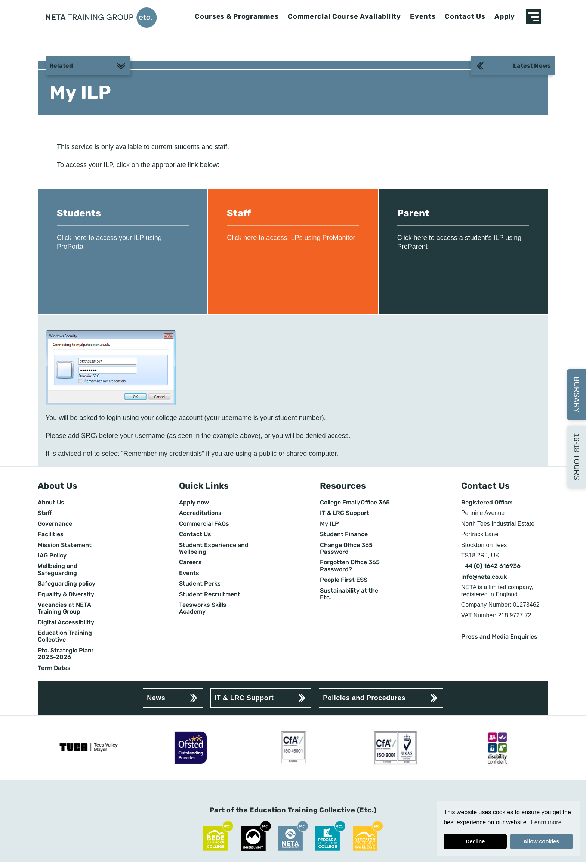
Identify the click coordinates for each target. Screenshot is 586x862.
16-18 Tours (577, 456)
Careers (190, 562)
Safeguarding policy (66, 583)
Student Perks (200, 583)
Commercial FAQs (204, 523)
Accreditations (200, 513)
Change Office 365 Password (346, 548)
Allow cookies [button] (541, 841)
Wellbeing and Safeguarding (57, 569)
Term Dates (54, 668)
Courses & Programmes (236, 17)
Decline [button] (475, 841)
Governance (55, 523)
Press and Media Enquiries (499, 636)
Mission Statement (65, 545)
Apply (504, 17)
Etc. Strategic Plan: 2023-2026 (65, 654)
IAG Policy (52, 555)
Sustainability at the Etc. (349, 594)
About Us (51, 502)
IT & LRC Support (344, 513)
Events (422, 17)
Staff (45, 513)
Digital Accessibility (66, 622)
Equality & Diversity (66, 594)
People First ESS (343, 580)
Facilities (51, 534)
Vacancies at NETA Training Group (64, 608)
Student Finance (344, 534)
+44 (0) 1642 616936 (491, 566)
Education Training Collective (65, 636)
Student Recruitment (209, 594)
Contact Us (465, 17)
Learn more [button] (546, 822)
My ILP (329, 523)
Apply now (194, 502)
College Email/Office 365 (355, 502)
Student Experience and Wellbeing (214, 548)
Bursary (577, 395)
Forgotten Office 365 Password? (350, 565)
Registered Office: (486, 502)
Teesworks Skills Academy (202, 608)
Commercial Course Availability (344, 17)
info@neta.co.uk (484, 577)
